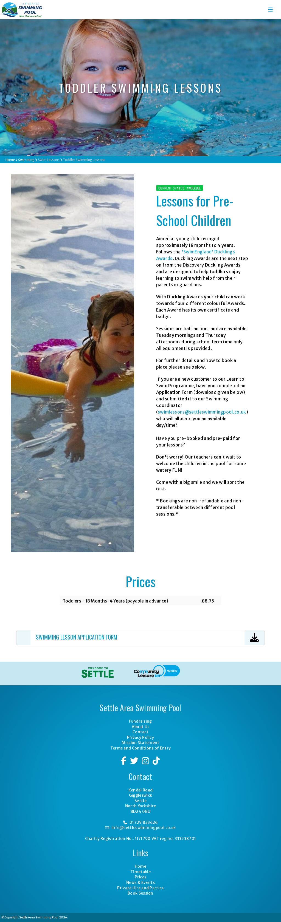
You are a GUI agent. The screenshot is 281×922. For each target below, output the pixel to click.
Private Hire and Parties (140, 888)
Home (10, 160)
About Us (140, 726)
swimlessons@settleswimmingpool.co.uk (202, 412)
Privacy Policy (140, 737)
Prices (141, 877)
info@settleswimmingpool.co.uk (140, 827)
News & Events (140, 882)
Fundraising (140, 721)
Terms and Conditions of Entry (140, 748)
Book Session (140, 893)
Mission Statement (140, 742)
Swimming (26, 160)
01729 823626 (140, 822)
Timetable (140, 871)
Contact (140, 731)
